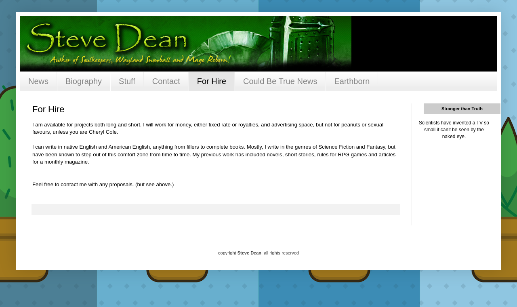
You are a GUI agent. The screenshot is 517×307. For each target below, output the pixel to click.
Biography (83, 81)
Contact (166, 81)
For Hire (211, 81)
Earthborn (352, 81)
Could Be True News (280, 81)
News (38, 81)
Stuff (127, 81)
